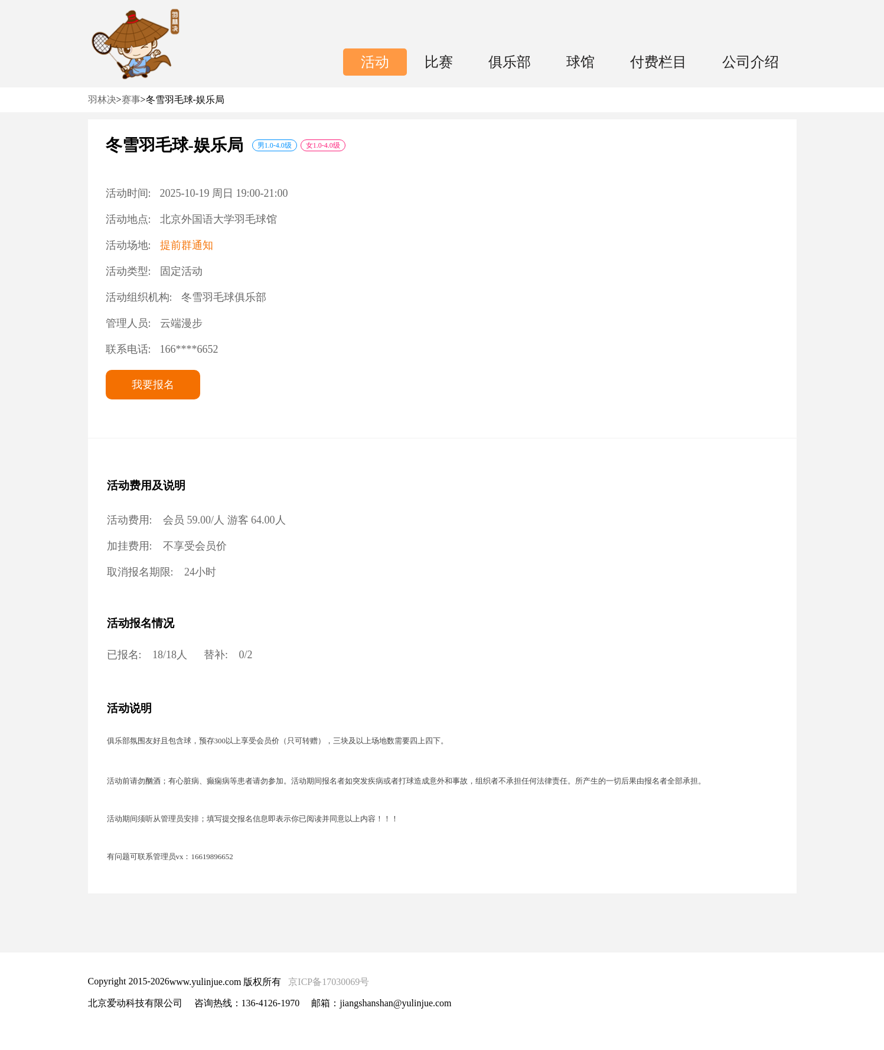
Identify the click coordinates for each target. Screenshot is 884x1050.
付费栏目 (658, 62)
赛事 (131, 100)
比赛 (439, 62)
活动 (375, 62)
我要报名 (153, 385)
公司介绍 (750, 62)
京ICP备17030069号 (328, 982)
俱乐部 (509, 62)
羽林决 (102, 100)
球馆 (580, 62)
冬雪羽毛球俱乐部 (223, 297)
